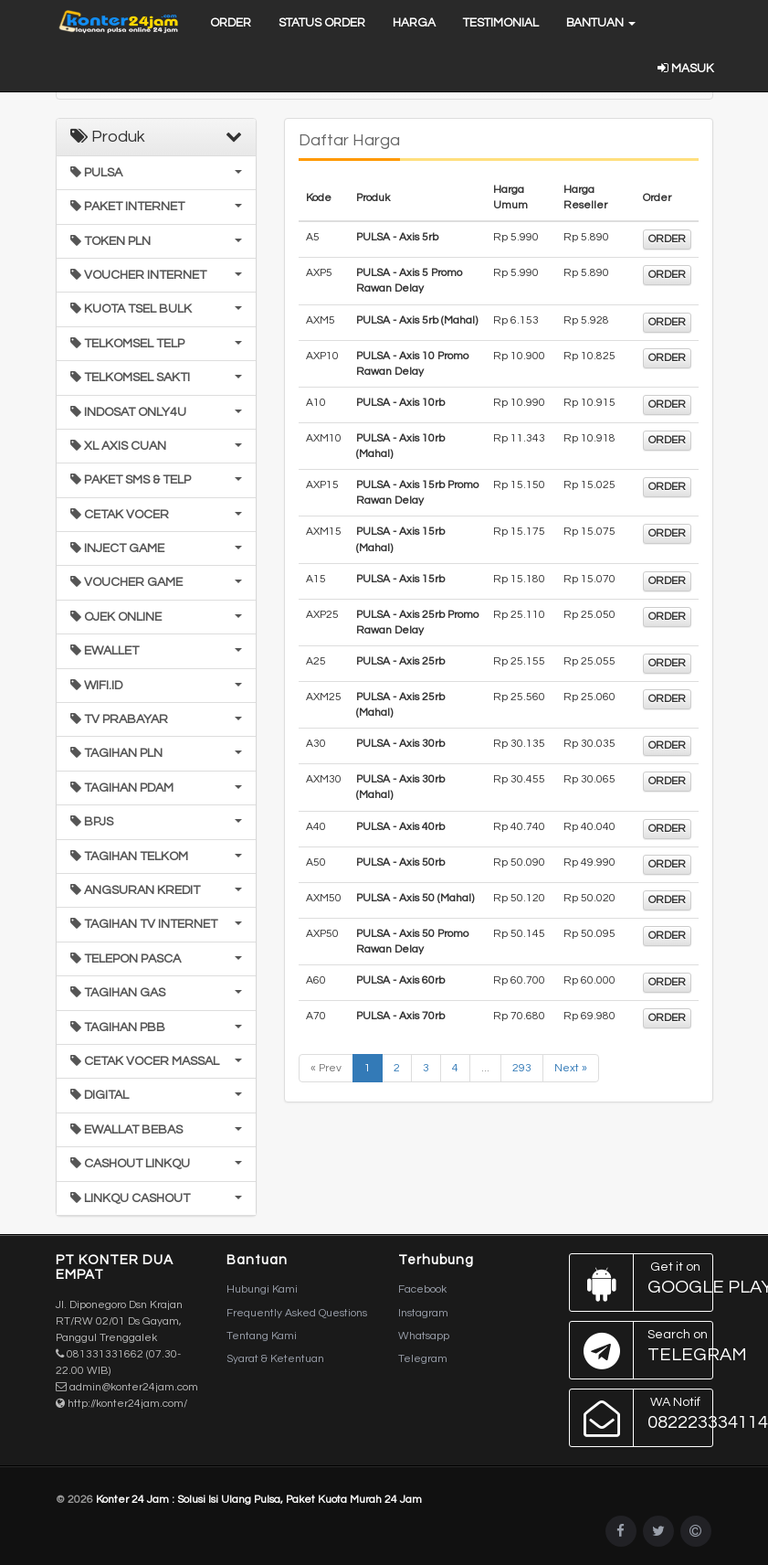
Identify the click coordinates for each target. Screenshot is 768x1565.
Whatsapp (423, 1336)
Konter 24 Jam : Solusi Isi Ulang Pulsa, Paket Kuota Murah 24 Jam (259, 1500)
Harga (414, 22)
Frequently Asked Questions (296, 1313)
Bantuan (601, 22)
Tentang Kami (261, 1336)
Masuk (685, 68)
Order (230, 22)
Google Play (641, 1282)
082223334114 (641, 1417)
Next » (570, 1068)
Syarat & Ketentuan (275, 1359)
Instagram (423, 1313)
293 (521, 1068)
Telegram (422, 1359)
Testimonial (501, 22)
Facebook (422, 1289)
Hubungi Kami (262, 1289)
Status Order (322, 22)
